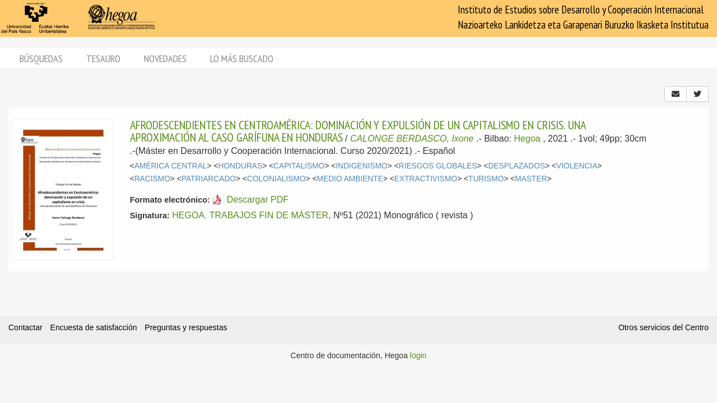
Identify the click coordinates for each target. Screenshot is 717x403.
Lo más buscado (241, 58)
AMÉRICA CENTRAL (170, 166)
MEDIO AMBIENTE (350, 179)
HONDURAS (240, 166)
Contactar (25, 327)
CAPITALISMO (298, 166)
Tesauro (103, 58)
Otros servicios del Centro (663, 327)
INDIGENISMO (361, 166)
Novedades (165, 58)
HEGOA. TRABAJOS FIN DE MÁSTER (250, 215)
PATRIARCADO (208, 179)
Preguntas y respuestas (186, 327)
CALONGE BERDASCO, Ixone (412, 138)
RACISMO (152, 179)
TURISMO (486, 179)
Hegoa (527, 138)
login (418, 355)
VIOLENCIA (576, 166)
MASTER (531, 179)
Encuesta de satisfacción (93, 327)
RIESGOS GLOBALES (438, 166)
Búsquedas (41, 58)
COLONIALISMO (276, 179)
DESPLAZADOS (516, 166)
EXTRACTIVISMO (425, 179)
